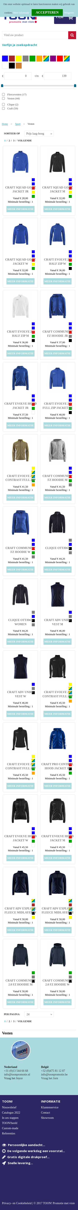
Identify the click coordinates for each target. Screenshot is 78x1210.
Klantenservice (49, 1107)
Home (5, 124)
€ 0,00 (59, 17)
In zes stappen (10, 1117)
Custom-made (10, 1128)
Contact (45, 1112)
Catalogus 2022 (11, 1112)
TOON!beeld (9, 1123)
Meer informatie (21, 12)
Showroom (47, 1117)
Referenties (8, 1133)
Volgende (24, 140)
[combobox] (35, 35)
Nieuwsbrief (9, 1107)
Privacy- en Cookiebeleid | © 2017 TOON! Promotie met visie (38, 1203)
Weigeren (69, 12)
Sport (18, 124)
